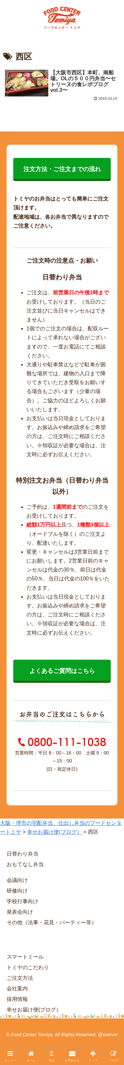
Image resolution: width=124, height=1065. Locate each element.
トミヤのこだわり (28, 967)
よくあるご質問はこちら (62, 671)
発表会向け (20, 912)
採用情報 (17, 999)
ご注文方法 (20, 978)
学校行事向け (22, 901)
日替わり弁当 (22, 854)
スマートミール (25, 957)
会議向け (17, 880)
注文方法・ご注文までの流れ (62, 169)
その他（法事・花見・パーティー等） (52, 922)
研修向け (17, 891)
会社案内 (17, 988)
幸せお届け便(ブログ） (34, 1009)
